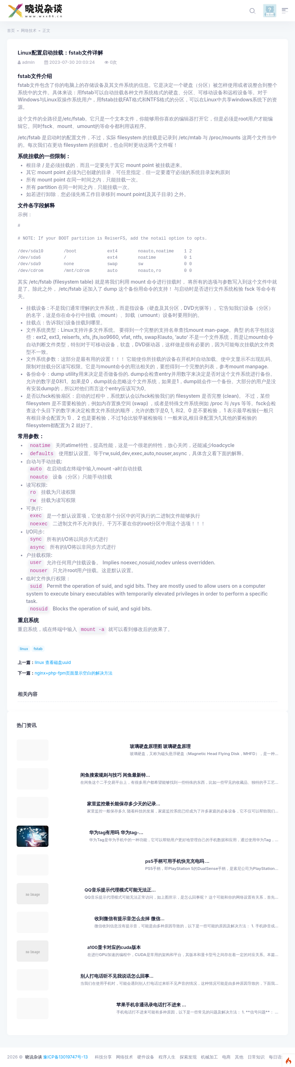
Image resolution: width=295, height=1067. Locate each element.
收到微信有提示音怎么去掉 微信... (129, 918)
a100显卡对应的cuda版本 (114, 947)
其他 (239, 1057)
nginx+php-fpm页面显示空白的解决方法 (73, 673)
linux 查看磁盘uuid (53, 662)
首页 (11, 30)
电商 (226, 1057)
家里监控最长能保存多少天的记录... (123, 803)
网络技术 (28, 30)
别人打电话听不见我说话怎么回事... (117, 976)
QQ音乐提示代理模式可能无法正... (120, 890)
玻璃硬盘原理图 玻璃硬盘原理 (160, 746)
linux (24, 649)
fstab (38, 649)
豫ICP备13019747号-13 (65, 1057)
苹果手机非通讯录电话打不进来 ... (151, 1004)
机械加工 (209, 1057)
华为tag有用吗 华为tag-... (116, 832)
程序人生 (166, 1057)
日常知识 (256, 1057)
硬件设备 (145, 1057)
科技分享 (103, 1057)
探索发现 (188, 1057)
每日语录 (277, 1057)
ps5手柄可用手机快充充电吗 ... (177, 861)
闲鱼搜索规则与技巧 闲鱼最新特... (115, 775)
